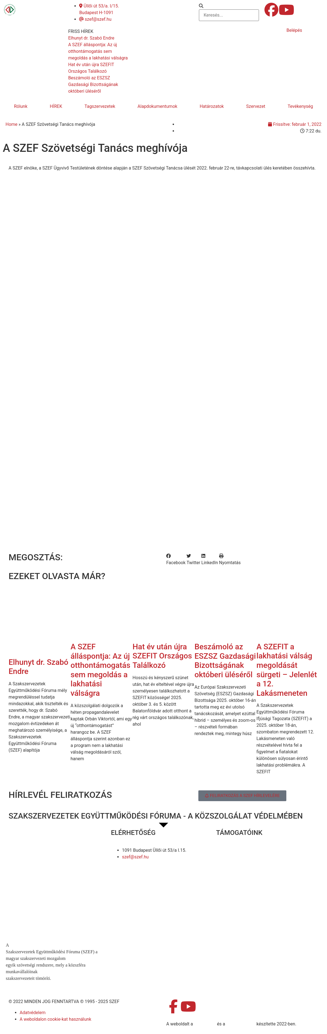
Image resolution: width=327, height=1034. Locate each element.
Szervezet (255, 106)
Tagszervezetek (100, 106)
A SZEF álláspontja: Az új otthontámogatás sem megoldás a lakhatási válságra (100, 670)
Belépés (294, 30)
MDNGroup (205, 1024)
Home (11, 124)
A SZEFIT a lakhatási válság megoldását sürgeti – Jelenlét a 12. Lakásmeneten (286, 670)
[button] (229, 6)
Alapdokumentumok (157, 106)
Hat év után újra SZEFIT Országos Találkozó (162, 656)
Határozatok (212, 106)
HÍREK (56, 106)
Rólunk (20, 106)
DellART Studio (240, 1024)
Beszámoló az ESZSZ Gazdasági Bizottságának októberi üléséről (225, 660)
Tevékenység (300, 106)
